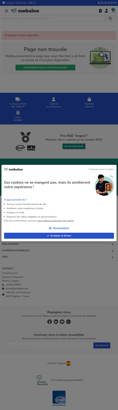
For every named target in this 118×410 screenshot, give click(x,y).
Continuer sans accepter (101, 169)
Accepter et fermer (59, 235)
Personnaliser (59, 228)
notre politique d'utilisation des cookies (55, 220)
